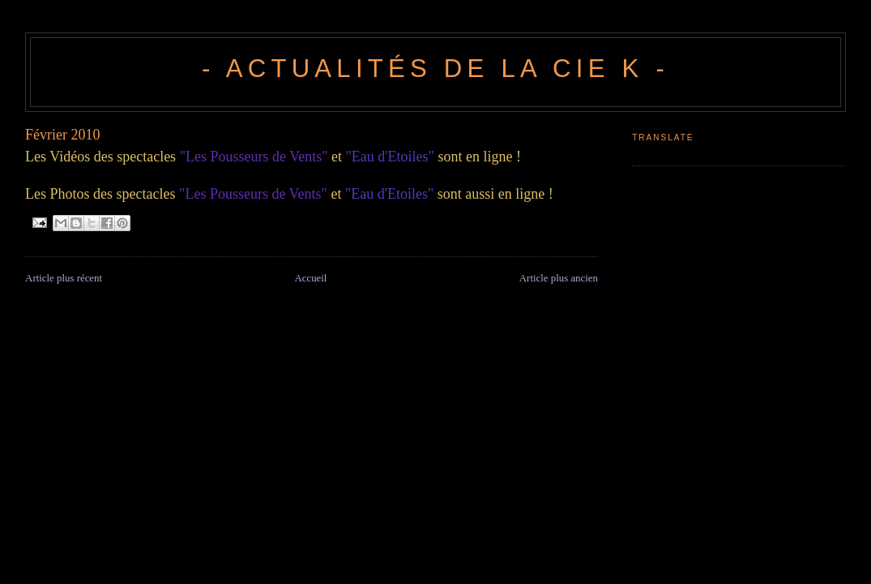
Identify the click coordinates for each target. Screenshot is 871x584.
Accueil (310, 278)
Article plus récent (63, 278)
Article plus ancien (558, 278)
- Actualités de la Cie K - (435, 68)
